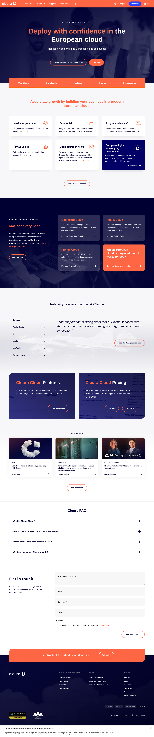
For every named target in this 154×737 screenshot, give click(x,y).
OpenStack (85, 160)
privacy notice (105, 625)
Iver (138, 715)
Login (115, 4)
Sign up (123, 4)
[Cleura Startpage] (12, 3)
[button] (35, 3)
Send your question (133, 634)
